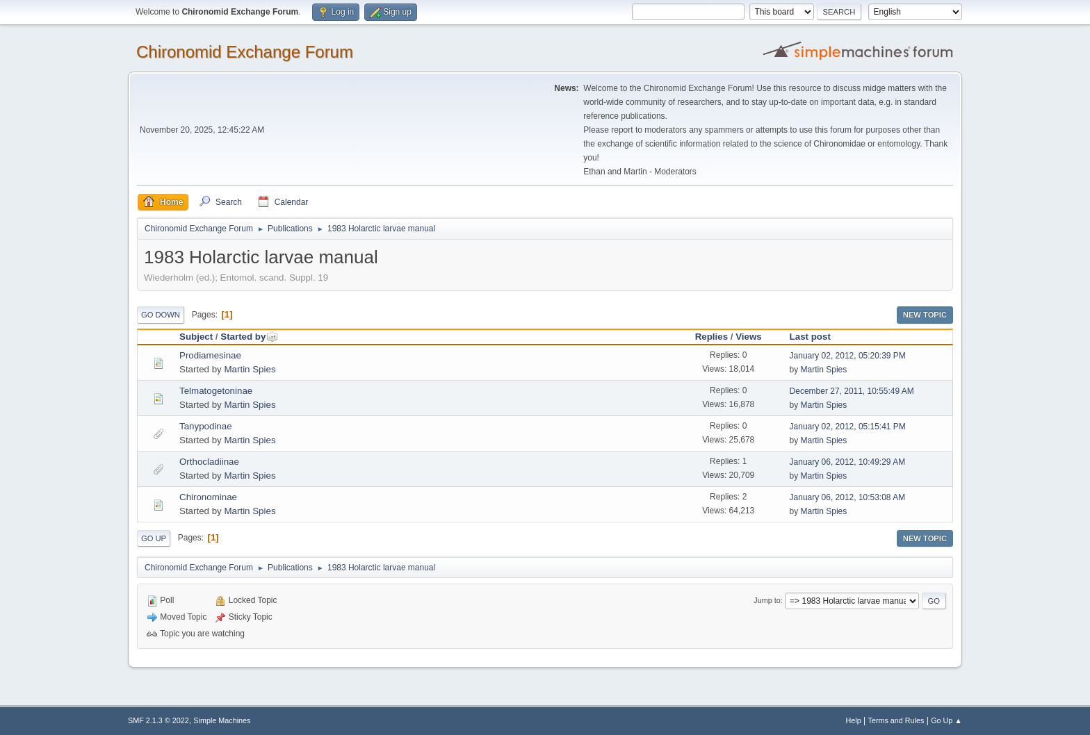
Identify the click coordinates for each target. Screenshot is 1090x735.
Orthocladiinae (209, 461)
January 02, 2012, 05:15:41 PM (848, 426)
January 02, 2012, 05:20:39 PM (848, 356)
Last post (810, 336)
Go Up (153, 538)
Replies (711, 336)
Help (853, 720)
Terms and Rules (896, 720)
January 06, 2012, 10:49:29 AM (848, 462)
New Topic (925, 315)
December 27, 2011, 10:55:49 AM (852, 391)
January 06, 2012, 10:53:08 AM (848, 497)
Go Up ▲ (946, 720)
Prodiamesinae (210, 355)
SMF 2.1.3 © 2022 (158, 720)
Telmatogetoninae (215, 391)
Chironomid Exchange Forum (244, 51)
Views (748, 336)
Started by (249, 336)
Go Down (160, 315)
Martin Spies (249, 369)
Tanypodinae (205, 426)
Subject (196, 336)
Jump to (767, 600)
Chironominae (208, 497)
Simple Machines (221, 720)
